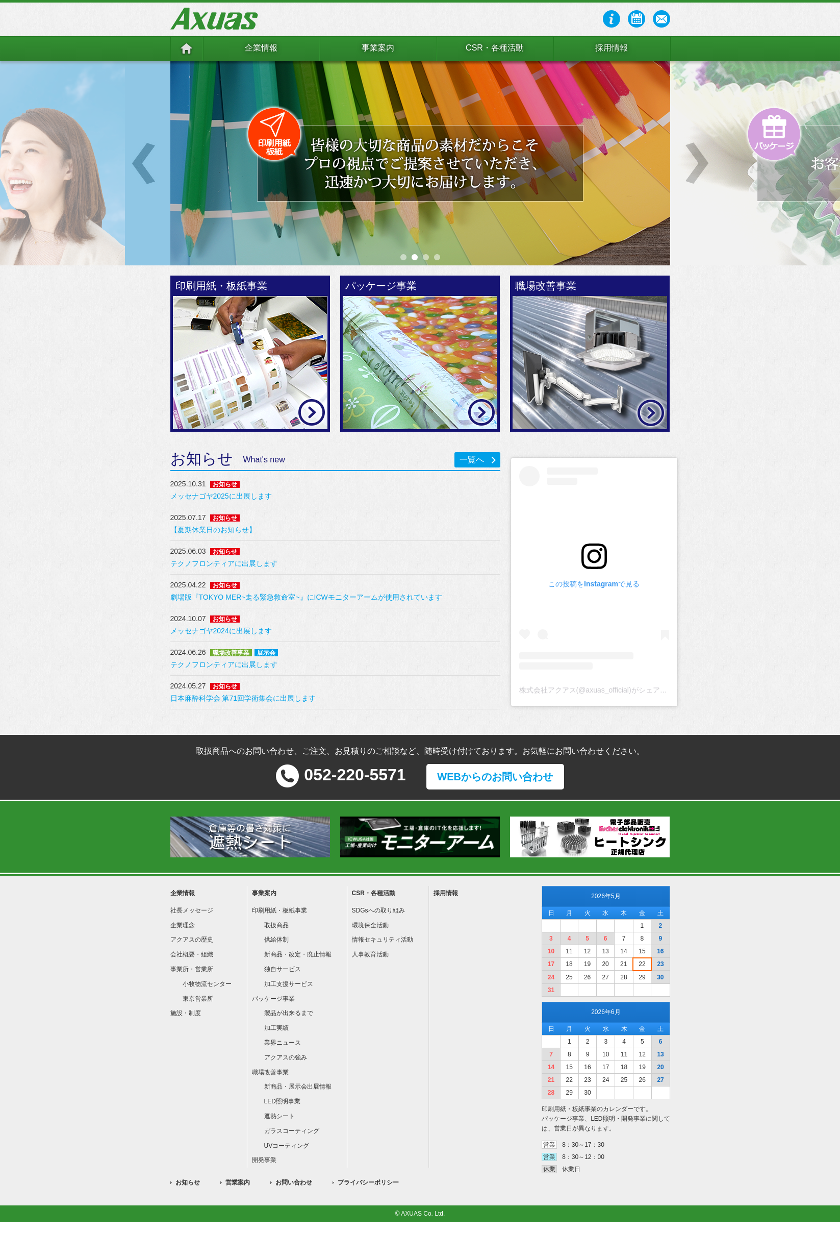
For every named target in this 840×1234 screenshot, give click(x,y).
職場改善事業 (270, 1072)
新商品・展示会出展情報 (298, 1086)
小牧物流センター (207, 984)
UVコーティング (287, 1145)
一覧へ (472, 459)
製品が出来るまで (288, 1013)
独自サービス (282, 969)
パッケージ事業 (273, 998)
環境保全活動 (370, 925)
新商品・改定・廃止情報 (298, 954)
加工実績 (276, 1027)
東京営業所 (198, 998)
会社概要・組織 (191, 954)
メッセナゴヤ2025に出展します (221, 496)
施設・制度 (185, 1013)
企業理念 (182, 925)
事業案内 (378, 47)
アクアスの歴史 (191, 939)
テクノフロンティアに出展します (223, 563)
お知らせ (187, 1182)
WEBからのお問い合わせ (495, 776)
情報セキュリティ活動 (382, 939)
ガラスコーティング (291, 1130)
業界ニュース (282, 1042)
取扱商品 (276, 925)
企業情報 (261, 47)
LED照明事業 (282, 1101)
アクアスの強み (285, 1057)
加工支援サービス (288, 984)
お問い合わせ (293, 1182)
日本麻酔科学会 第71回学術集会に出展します (243, 698)
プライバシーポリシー (368, 1182)
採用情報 (611, 47)
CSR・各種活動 (495, 47)
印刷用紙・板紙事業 (279, 910)
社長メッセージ (191, 910)
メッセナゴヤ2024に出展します (221, 631)
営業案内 (237, 1182)
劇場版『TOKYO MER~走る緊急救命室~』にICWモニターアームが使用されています (306, 597)
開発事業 (264, 1160)
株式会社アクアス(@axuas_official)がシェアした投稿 (604, 690)
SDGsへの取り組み (378, 910)
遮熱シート (279, 1116)
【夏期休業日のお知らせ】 (213, 530)
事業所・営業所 (191, 969)
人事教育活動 (370, 954)
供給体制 (276, 939)
